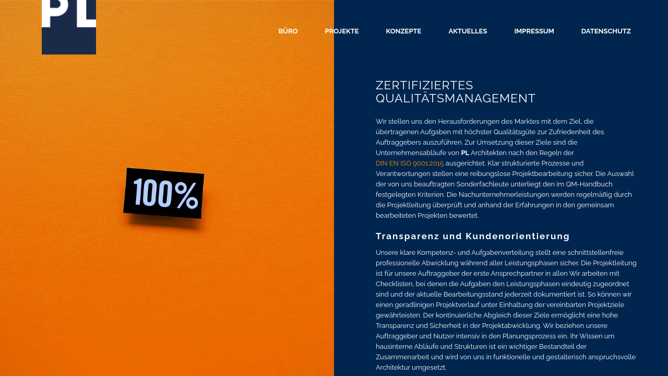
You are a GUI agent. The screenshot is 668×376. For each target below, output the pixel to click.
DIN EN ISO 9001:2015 (410, 163)
